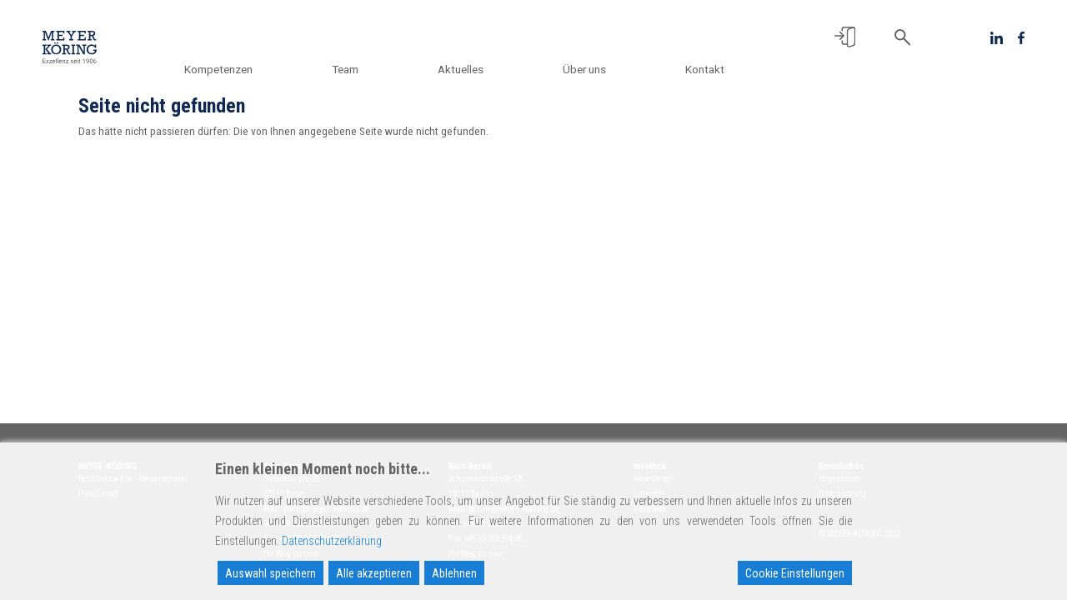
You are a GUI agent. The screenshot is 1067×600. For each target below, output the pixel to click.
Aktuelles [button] (478, 69)
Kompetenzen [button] (254, 69)
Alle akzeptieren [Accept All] (374, 573)
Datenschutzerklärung (332, 541)
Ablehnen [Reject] (454, 573)
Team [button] (371, 69)
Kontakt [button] (704, 69)
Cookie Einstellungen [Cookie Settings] (794, 573)
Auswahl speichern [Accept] (270, 573)
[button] (844, 37)
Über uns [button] (593, 69)
